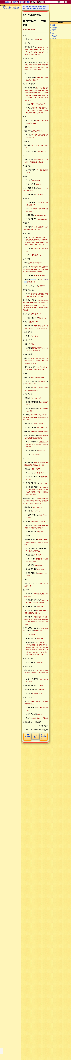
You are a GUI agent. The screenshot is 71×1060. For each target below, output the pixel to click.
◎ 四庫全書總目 (54, 27)
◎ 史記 (52, 32)
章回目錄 (8, 2)
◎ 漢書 (52, 33)
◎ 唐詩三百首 (53, 35)
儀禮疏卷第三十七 (43, 736)
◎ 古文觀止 (53, 29)
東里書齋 (25, 6)
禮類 (40, 6)
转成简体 (34, 2)
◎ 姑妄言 (52, 30)
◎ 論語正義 (53, 38)
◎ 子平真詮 (53, 36)
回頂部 (22, 2)
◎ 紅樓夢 (52, 26)
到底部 (27, 2)
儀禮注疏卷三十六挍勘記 (11, 8)
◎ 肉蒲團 (52, 24)
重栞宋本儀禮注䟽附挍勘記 (11, 7)
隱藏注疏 (41, 2)
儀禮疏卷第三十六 (27, 736)
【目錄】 (35, 736)
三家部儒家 (33, 6)
